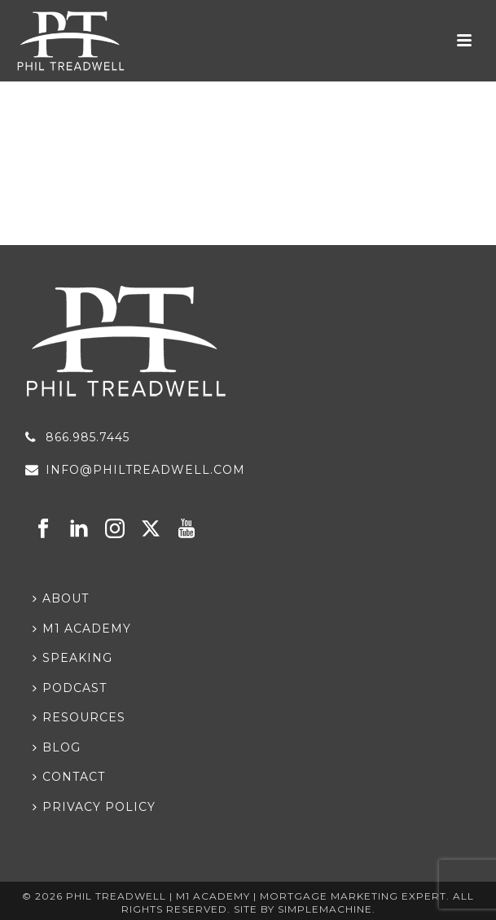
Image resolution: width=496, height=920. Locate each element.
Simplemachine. (326, 909)
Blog (57, 747)
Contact (69, 776)
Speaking (72, 658)
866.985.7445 (87, 437)
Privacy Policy (94, 807)
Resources (79, 717)
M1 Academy (82, 628)
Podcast (70, 688)
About (61, 598)
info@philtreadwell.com (145, 469)
